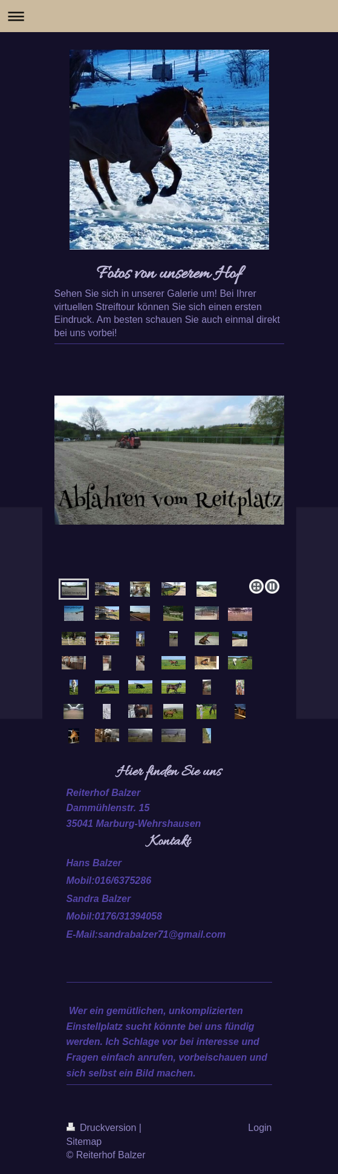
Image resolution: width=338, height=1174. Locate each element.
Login (259, 1128)
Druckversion (103, 1128)
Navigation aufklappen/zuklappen (169, 16)
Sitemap (84, 1141)
